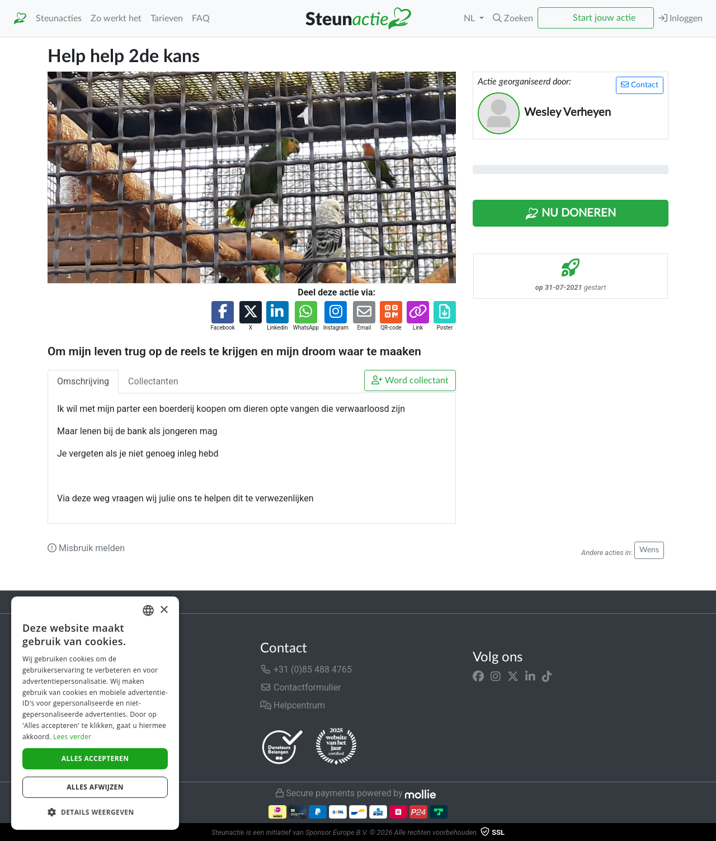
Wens (649, 550)
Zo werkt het (116, 18)
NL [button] (470, 18)
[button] (513, 18)
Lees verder (72, 736)
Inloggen (680, 18)
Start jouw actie (604, 17)
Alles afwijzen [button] (95, 787)
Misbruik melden (86, 548)
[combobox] (148, 610)
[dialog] (95, 713)
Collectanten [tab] (153, 381)
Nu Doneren (570, 213)
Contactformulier (300, 687)
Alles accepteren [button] (95, 758)
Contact (639, 85)
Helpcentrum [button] (292, 705)
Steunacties (59, 18)
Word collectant (410, 380)
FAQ (201, 18)
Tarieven (166, 18)
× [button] (163, 610)
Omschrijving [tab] (83, 381)
